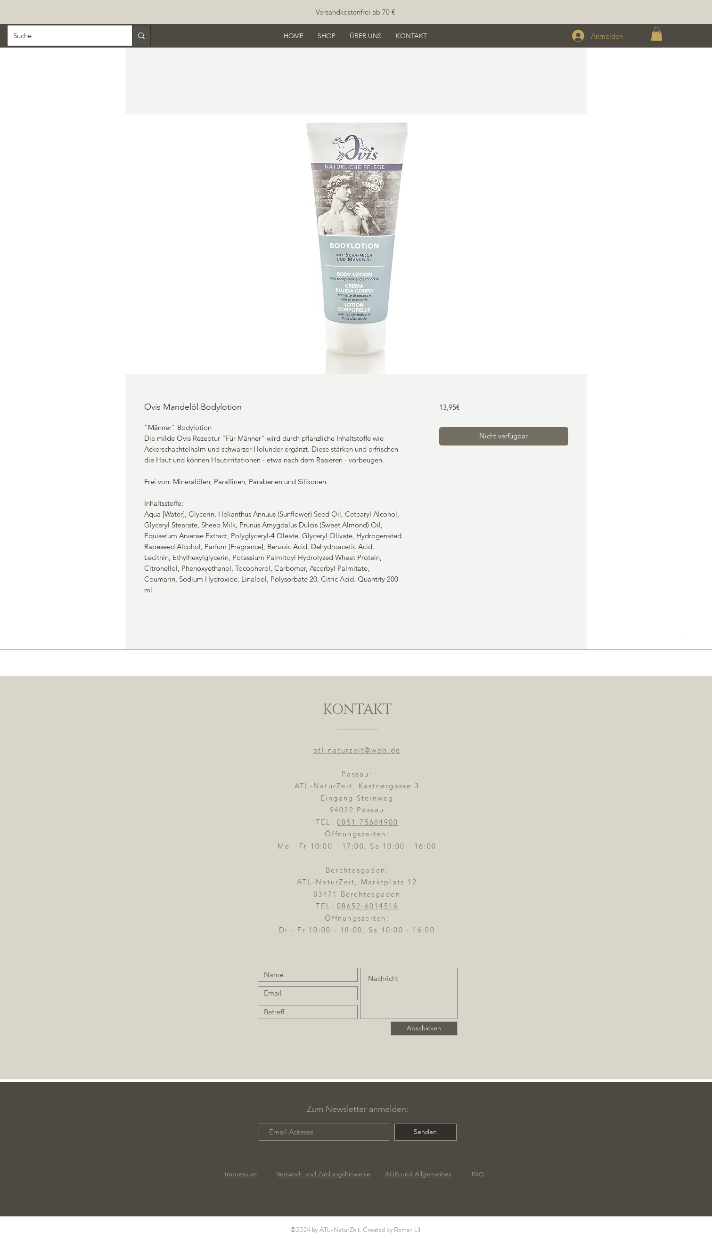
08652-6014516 (367, 905)
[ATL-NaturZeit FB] (683, 588)
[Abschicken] (424, 1028)
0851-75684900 (367, 822)
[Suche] (62, 35)
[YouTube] (683, 637)
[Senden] (425, 1132)
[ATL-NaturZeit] (683, 613)
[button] (657, 34)
